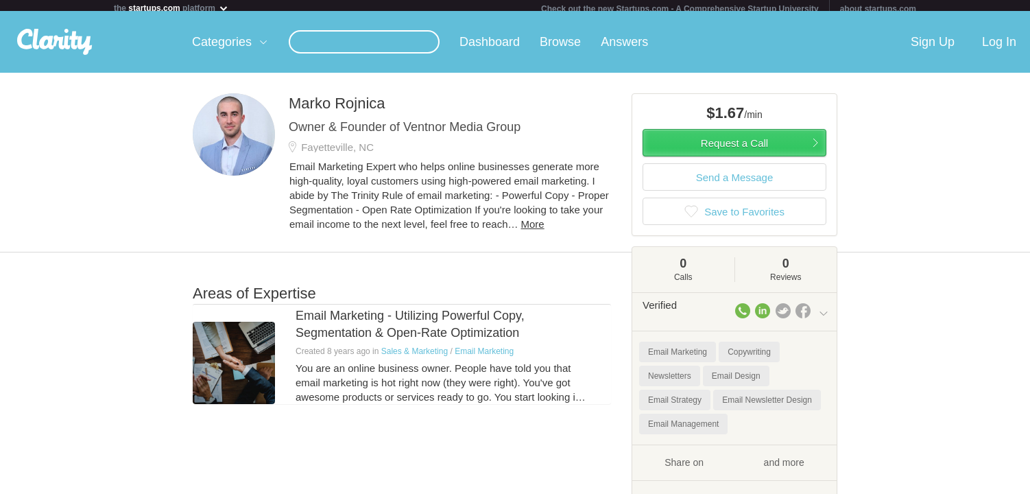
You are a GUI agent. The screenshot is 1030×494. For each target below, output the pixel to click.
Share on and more (734, 467)
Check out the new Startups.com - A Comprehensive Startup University (680, 9)
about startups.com (878, 9)
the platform (171, 7)
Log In (999, 47)
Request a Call (734, 148)
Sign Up (933, 47)
